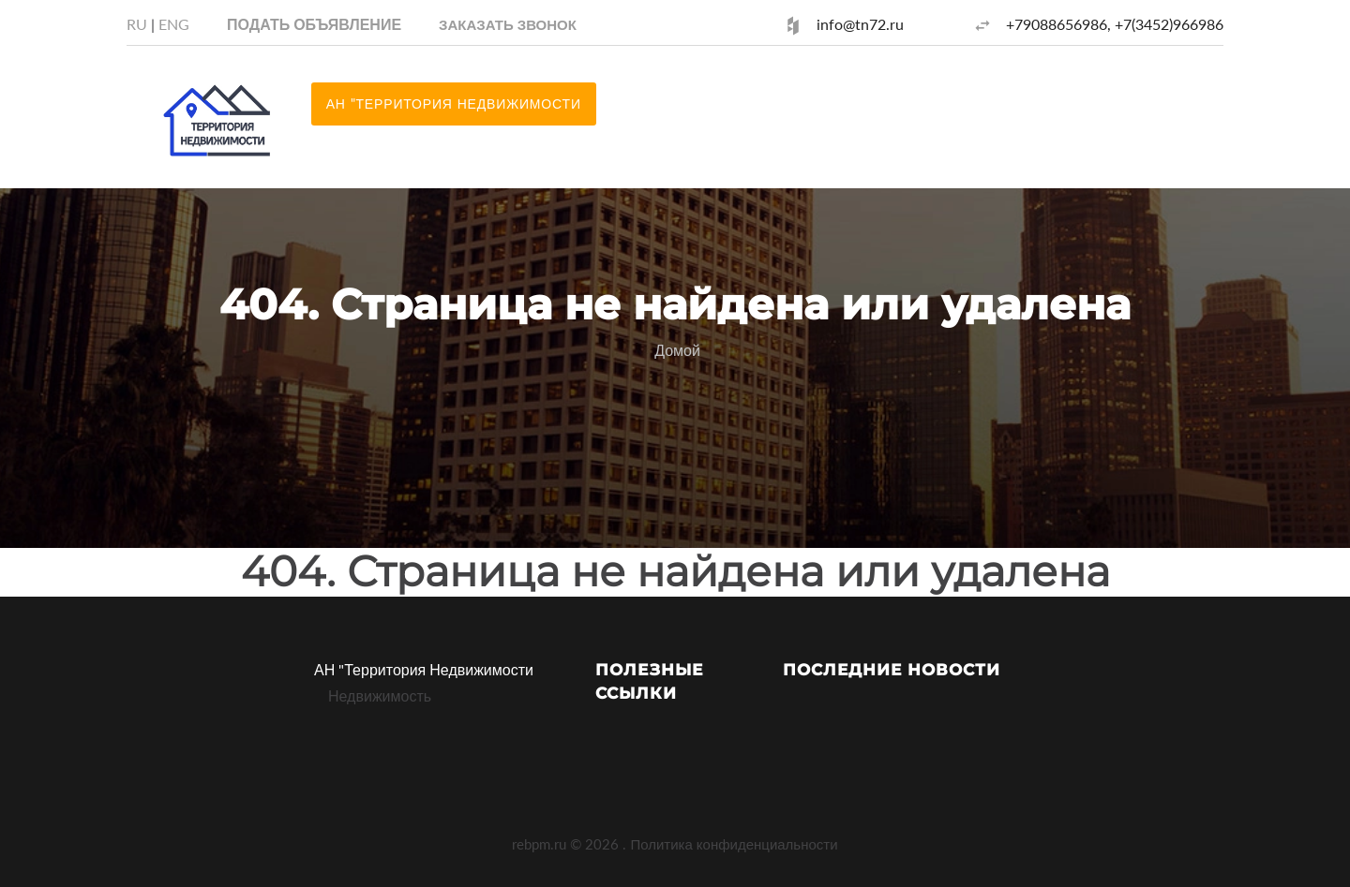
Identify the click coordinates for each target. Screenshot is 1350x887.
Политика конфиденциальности (733, 843)
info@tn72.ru (860, 24)
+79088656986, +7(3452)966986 (1114, 24)
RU (137, 24)
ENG (173, 24)
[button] (508, 24)
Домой (677, 350)
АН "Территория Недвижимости (423, 669)
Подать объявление (314, 24)
